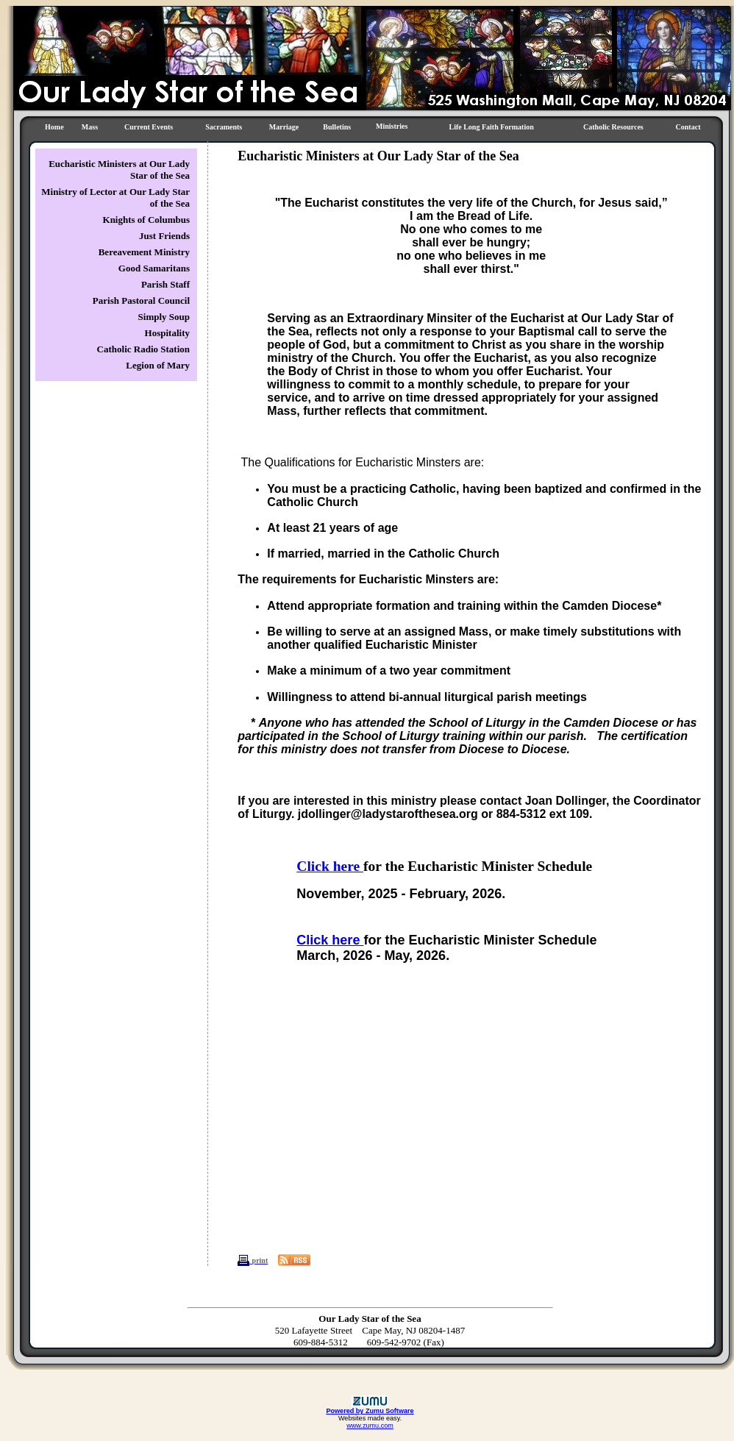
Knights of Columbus (146, 219)
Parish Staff (165, 284)
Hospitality (167, 332)
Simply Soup (164, 316)
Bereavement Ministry (144, 251)
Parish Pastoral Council (141, 300)
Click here (329, 866)
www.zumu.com (369, 1425)
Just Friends (164, 235)
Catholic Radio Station (143, 349)
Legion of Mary (158, 365)
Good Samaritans (154, 268)
